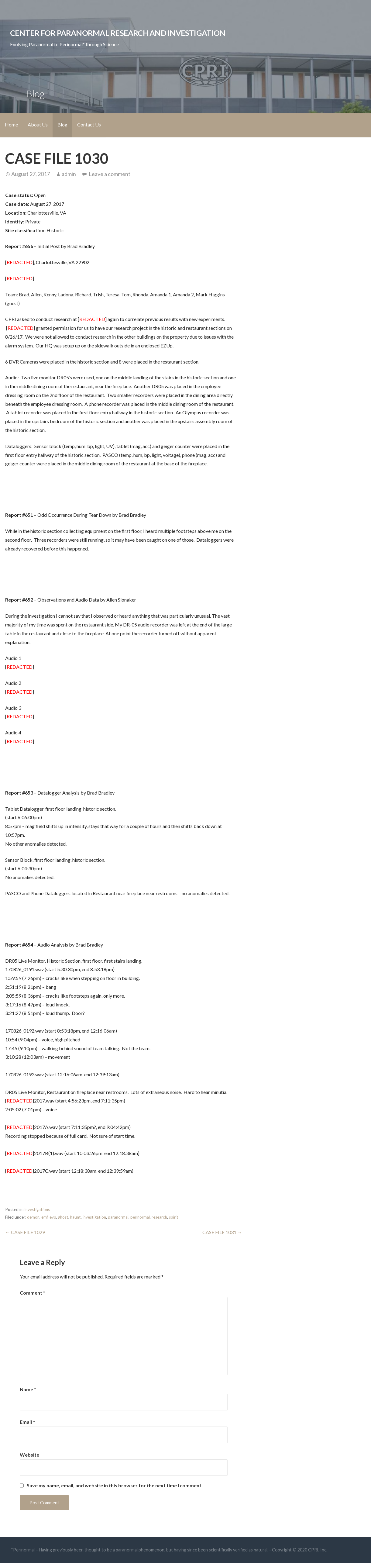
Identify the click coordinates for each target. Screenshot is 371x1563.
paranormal (118, 1217)
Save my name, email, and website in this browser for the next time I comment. (115, 1485)
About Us (38, 124)
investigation (94, 1217)
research (159, 1217)
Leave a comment (109, 174)
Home (11, 124)
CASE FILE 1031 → (222, 1232)
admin (69, 174)
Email (27, 1422)
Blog (62, 124)
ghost (63, 1217)
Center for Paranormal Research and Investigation (117, 32)
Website (29, 1455)
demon (33, 1217)
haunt (75, 1217)
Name (28, 1389)
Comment (32, 1293)
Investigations (37, 1209)
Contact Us (89, 124)
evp (53, 1217)
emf (44, 1217)
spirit (173, 1217)
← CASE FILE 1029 (25, 1232)
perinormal (140, 1217)
